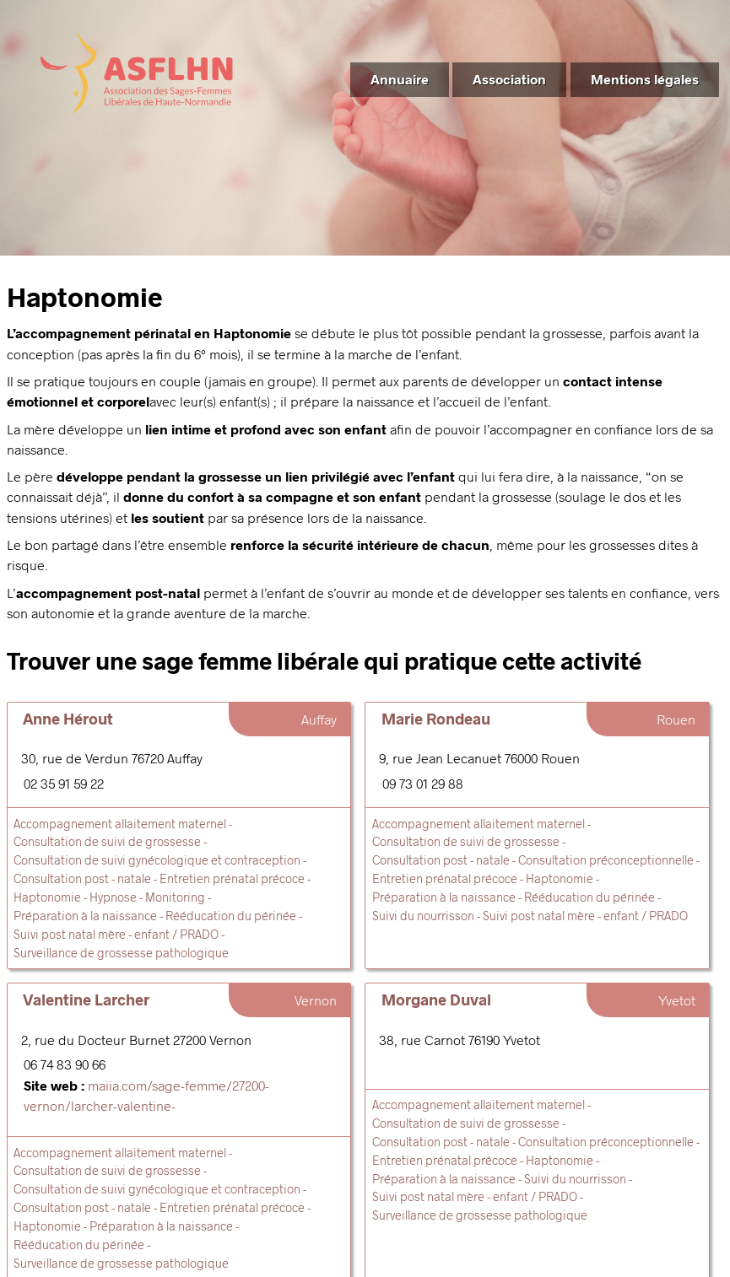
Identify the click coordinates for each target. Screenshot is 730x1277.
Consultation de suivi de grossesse (107, 841)
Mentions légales (645, 79)
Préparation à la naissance (85, 915)
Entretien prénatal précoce (232, 878)
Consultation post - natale (82, 878)
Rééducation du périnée (230, 915)
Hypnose (113, 897)
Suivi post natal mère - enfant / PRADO (116, 934)
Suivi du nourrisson (423, 915)
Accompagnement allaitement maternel (120, 823)
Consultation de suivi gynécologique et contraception (157, 860)
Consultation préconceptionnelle (606, 860)
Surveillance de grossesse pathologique (121, 953)
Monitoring (175, 897)
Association (509, 79)
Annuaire (399, 79)
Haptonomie (47, 897)
